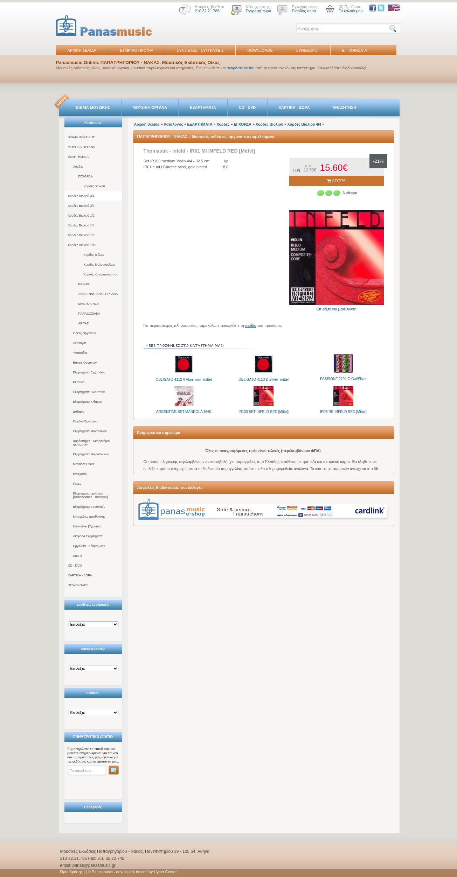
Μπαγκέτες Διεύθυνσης (89, 516)
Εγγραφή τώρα (258, 11)
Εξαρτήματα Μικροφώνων (91, 454)
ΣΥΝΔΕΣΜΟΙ (307, 50)
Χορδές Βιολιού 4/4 (81, 196)
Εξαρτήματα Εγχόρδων (89, 372)
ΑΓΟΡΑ (336, 180)
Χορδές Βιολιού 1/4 (81, 225)
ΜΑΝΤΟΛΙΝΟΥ (88, 304)
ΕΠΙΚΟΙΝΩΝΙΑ (354, 50)
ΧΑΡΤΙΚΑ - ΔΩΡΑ (294, 107)
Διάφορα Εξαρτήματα (88, 536)
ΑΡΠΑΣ (83, 323)
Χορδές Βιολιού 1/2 (81, 215)
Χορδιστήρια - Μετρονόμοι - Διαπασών (92, 442)
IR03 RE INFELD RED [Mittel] (343, 412)
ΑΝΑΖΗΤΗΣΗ (344, 107)
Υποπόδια (80, 353)
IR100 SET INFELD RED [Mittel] (263, 412)
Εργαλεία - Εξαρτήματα (89, 546)
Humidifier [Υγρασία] (87, 526)
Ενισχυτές (80, 474)
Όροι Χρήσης (71, 872)
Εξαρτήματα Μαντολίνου (90, 431)
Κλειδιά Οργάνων (85, 421)
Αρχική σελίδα (147, 124)
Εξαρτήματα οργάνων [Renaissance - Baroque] (90, 495)
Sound (77, 555)
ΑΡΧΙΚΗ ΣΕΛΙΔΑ (82, 50)
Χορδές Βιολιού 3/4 (81, 206)
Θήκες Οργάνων (84, 333)
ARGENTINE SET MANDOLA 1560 (183, 412)
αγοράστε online (240, 68)
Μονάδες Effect (84, 464)
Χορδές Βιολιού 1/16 (82, 245)
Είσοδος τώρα (304, 11)
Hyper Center (165, 872)
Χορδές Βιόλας (94, 255)
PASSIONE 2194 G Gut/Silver (343, 379)
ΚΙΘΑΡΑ (84, 284)
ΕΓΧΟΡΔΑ (85, 176)
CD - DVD (247, 107)
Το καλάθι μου (350, 11)
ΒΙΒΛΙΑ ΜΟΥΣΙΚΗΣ (93, 107)
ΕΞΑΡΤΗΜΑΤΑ (203, 107)
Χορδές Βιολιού (94, 186)
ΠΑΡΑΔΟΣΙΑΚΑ (89, 313)
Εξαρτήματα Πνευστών (89, 392)
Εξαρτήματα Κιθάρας (87, 402)
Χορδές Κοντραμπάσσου (101, 274)
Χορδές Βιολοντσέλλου (99, 264)
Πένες (77, 483)
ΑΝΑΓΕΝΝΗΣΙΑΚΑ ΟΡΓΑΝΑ (98, 294)
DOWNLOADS (259, 50)
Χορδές (78, 166)
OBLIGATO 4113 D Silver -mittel (263, 379)
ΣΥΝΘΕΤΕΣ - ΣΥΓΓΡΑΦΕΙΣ (200, 50)
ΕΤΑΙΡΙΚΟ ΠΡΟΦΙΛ (136, 50)
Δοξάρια (78, 411)
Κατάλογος (173, 124)
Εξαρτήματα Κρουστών (89, 506)
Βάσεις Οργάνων (85, 362)
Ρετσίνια (79, 382)
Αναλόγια (79, 343)
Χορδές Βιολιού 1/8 (81, 235)
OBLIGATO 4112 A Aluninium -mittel (184, 379)
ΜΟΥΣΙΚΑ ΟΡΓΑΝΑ (150, 107)
